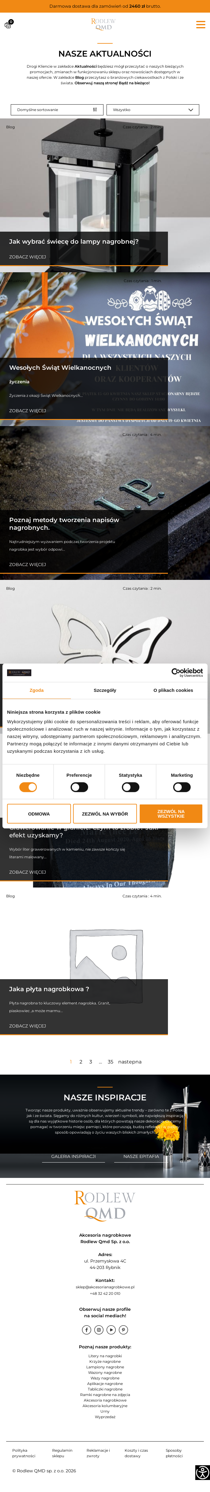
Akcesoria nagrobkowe (105, 1400)
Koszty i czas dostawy (136, 1453)
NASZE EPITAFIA (141, 1156)
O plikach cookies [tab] (173, 690)
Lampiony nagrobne (105, 1367)
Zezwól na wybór (105, 813)
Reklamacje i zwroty (98, 1453)
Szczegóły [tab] (105, 690)
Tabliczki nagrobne (105, 1389)
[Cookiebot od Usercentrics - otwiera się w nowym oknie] (176, 672)
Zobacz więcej (27, 257)
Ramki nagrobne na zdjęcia (105, 1394)
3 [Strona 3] (90, 1062)
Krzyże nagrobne (105, 1361)
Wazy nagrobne (105, 1378)
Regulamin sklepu (62, 1453)
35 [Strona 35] (110, 1062)
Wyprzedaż (105, 1416)
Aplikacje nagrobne (105, 1383)
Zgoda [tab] (37, 690)
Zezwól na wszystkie (171, 814)
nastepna (130, 1062)
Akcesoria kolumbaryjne (105, 1405)
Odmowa (39, 813)
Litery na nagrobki (105, 1356)
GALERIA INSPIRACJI (73, 1156)
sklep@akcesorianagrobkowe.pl (105, 1287)
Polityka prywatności (23, 1453)
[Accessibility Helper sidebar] (202, 1472)
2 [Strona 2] (81, 1062)
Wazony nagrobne (105, 1372)
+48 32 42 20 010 (105, 1293)
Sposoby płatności (174, 1453)
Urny (105, 1411)
